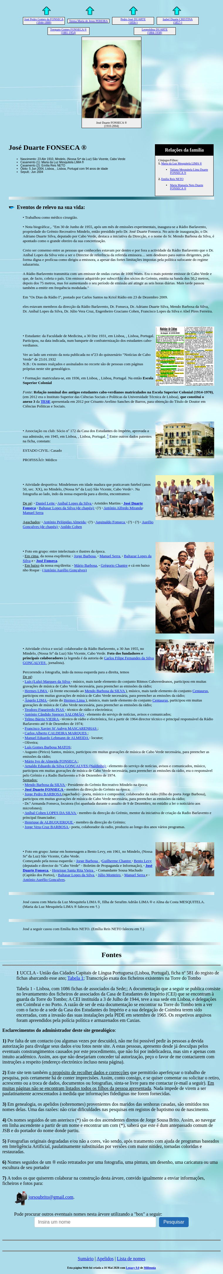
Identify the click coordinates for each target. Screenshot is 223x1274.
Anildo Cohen (71, 526)
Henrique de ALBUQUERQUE (49, 822)
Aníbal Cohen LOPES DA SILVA (50, 813)
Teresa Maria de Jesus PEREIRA (88, 21)
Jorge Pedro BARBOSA (43, 794)
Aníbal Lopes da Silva (74, 503)
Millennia (150, 1267)
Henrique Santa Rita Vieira (73, 870)
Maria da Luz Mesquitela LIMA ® (181, 163)
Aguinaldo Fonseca (110, 522)
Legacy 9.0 (132, 1267)
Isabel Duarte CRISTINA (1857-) (177, 21)
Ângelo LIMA (36, 700)
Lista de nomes (131, 1258)
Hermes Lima (74, 700)
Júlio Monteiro (109, 875)
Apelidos (105, 1258)
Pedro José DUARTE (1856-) (133, 21)
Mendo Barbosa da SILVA (105, 691)
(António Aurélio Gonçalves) (64, 570)
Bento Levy (143, 861)
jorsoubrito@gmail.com (43, 1197)
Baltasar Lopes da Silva (76, 875)
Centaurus (200, 691)
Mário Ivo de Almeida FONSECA (51, 761)
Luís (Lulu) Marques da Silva (48, 681)
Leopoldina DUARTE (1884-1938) (155, 31)
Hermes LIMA (36, 691)
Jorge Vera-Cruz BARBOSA (47, 827)
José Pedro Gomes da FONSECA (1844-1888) (44, 21)
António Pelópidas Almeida (65, 522)
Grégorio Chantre (114, 565)
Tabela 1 (75, 978)
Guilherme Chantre (117, 861)
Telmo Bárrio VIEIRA (42, 719)
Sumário (86, 1258)
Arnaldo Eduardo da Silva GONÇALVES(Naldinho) (65, 766)
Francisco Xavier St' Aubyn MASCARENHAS (61, 728)
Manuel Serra (33, 512)
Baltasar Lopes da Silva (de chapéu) (67, 508)
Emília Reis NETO (172, 179)
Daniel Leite (46, 503)
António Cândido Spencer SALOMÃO (54, 714)
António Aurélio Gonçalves (44, 879)
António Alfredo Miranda (123, 508)
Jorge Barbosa (85, 556)
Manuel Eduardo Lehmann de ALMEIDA (57, 737)
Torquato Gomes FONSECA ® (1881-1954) (68, 31)
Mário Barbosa (85, 565)
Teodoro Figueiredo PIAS (45, 709)
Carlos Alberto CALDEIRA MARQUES (56, 733)
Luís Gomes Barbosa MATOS (47, 747)
